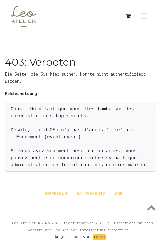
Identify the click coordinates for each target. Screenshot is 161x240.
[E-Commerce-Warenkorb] (128, 16)
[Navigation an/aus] (144, 16)
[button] (80, 207)
